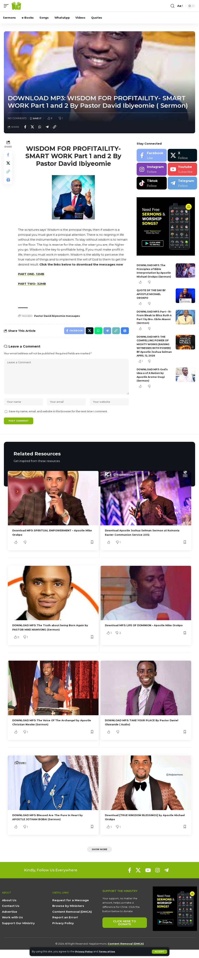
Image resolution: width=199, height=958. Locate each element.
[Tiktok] (152, 184)
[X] (182, 156)
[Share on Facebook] (25, 128)
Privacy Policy (85, 951)
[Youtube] (182, 170)
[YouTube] (148, 878)
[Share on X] (34, 128)
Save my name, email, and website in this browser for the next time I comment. (58, 418)
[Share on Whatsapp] (42, 128)
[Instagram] (152, 170)
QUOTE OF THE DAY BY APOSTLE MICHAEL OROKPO (152, 299)
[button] (159, 952)
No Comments (17, 118)
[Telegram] (182, 184)
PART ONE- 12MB (32, 275)
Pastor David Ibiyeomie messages (59, 317)
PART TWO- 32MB (33, 285)
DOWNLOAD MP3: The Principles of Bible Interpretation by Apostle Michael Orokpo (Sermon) (154, 274)
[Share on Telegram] (50, 128)
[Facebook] (152, 156)
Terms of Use (110, 951)
